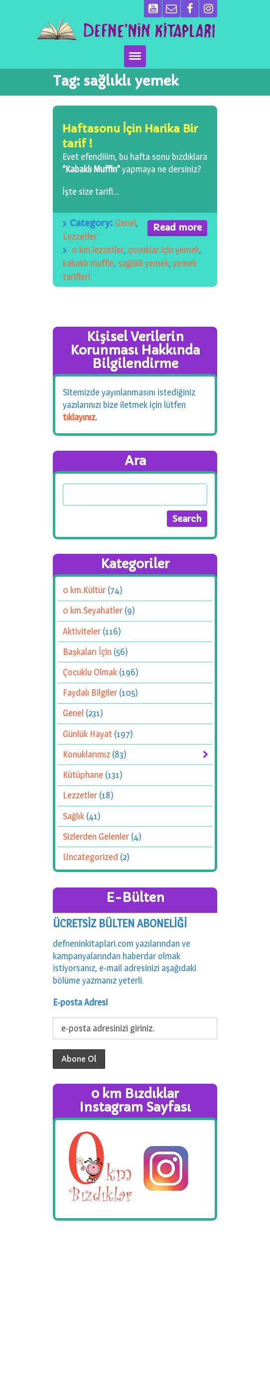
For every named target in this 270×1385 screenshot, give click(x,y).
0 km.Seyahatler (93, 611)
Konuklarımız (86, 754)
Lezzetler (80, 236)
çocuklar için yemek (163, 250)
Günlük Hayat (87, 734)
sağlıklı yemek (143, 263)
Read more (177, 227)
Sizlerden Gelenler (96, 836)
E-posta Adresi (80, 1002)
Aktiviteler (82, 631)
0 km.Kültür (84, 590)
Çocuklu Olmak (90, 672)
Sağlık (73, 816)
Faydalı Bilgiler (90, 693)
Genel (125, 223)
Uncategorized (90, 857)
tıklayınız (79, 416)
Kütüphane (83, 775)
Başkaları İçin (87, 651)
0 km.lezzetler (98, 250)
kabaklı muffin (88, 263)
